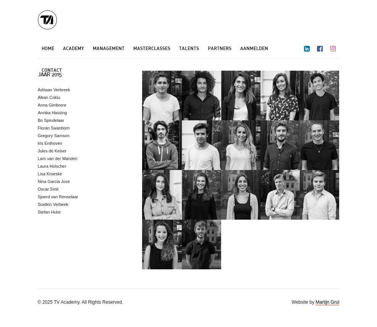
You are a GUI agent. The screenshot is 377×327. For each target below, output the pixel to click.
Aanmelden (254, 48)
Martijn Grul (327, 302)
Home (48, 48)
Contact (52, 70)
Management (109, 48)
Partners (219, 48)
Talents (189, 48)
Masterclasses (151, 48)
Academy (73, 48)
